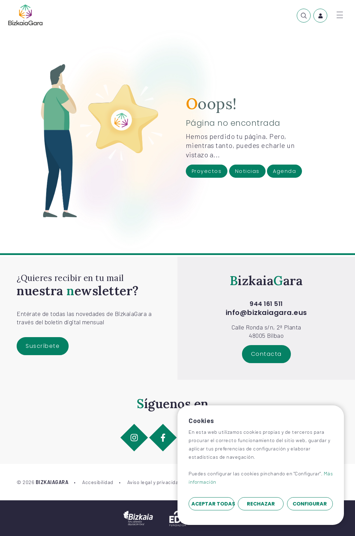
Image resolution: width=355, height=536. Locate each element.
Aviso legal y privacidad (154, 482)
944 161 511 (266, 304)
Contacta (266, 354)
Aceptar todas (212, 503)
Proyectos (207, 171)
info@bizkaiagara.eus (266, 312)
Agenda (284, 171)
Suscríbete (43, 346)
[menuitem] (304, 16)
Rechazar (261, 503)
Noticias (247, 171)
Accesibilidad (97, 482)
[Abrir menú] (340, 15)
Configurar (310, 503)
